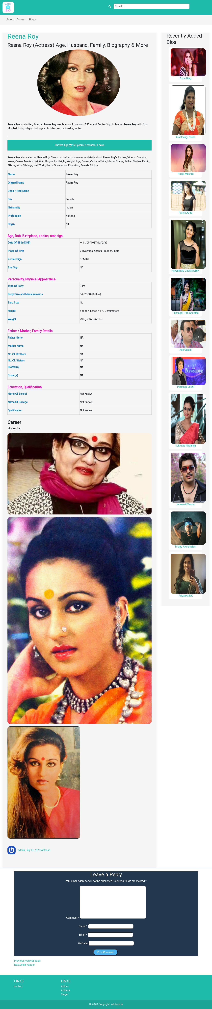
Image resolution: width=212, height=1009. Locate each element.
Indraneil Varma (185, 504)
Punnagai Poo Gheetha (185, 312)
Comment (72, 917)
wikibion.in (117, 1004)
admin (21, 850)
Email (83, 934)
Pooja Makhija (186, 173)
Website (83, 943)
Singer (32, 19)
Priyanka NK (186, 595)
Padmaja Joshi (185, 386)
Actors (10, 19)
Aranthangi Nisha (185, 137)
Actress (21, 19)
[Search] (151, 6)
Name (83, 926)
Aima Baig (185, 78)
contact (18, 986)
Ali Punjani (185, 349)
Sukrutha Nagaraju (185, 445)
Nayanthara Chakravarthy (185, 270)
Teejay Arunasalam (185, 546)
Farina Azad (185, 212)
